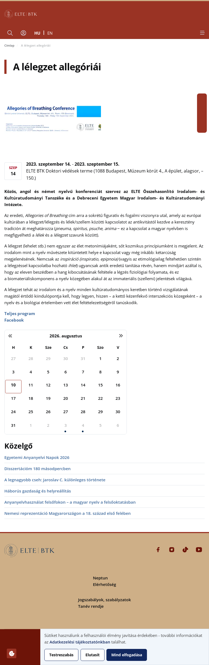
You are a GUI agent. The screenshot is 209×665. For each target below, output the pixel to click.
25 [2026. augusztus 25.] (30, 411)
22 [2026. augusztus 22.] (100, 398)
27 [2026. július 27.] (13, 358)
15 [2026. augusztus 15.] (100, 385)
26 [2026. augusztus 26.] (48, 411)
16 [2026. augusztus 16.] (117, 385)
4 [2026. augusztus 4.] (31, 371)
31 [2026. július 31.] (83, 358)
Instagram (202, 108)
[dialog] (124, 647)
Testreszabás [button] (61, 654)
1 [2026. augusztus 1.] (100, 358)
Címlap (9, 45)
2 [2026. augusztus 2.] (118, 358)
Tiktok (202, 118)
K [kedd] (31, 347)
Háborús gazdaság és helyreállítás (37, 491)
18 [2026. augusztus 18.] (30, 398)
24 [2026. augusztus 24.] (13, 411)
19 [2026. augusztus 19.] (48, 398)
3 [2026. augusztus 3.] (13, 371)
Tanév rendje (91, 606)
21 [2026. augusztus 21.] (83, 398)
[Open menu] (202, 32)
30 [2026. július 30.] (65, 358)
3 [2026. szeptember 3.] (65, 425)
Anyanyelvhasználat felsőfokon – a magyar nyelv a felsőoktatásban (70, 502)
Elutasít (92, 654)
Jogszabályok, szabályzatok (104, 599)
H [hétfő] (13, 347)
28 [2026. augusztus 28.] (83, 411)
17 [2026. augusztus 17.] (13, 398)
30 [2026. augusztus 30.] (117, 411)
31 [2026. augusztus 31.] (13, 425)
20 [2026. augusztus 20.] (65, 398)
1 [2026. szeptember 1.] (31, 425)
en (50, 33)
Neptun (100, 578)
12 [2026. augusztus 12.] (48, 385)
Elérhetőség (104, 584)
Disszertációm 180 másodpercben (37, 468)
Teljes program (19, 313)
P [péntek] (83, 347)
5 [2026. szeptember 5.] (100, 425)
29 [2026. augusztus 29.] (100, 411)
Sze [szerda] (48, 347)
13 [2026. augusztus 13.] (65, 385)
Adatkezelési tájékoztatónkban (80, 642)
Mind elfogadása (126, 654)
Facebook (202, 98)
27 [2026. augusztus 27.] (65, 411)
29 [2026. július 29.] (48, 358)
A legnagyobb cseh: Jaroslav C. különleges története (54, 479)
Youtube (202, 128)
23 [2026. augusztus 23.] (117, 398)
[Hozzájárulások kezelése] (11, 653)
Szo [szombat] (100, 347)
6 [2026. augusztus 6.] (65, 371)
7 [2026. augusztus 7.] (83, 371)
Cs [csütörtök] (65, 347)
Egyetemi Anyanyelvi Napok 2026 (36, 457)
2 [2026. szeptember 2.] (48, 425)
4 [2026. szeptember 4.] (83, 425)
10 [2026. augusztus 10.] (13, 385)
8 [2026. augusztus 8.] (100, 371)
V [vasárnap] (118, 347)
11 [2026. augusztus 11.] (30, 385)
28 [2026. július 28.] (30, 358)
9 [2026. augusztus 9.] (118, 371)
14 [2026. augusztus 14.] (83, 385)
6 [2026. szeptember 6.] (118, 425)
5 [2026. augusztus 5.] (48, 371)
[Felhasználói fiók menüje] (23, 33)
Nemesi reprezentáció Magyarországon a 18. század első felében (67, 513)
